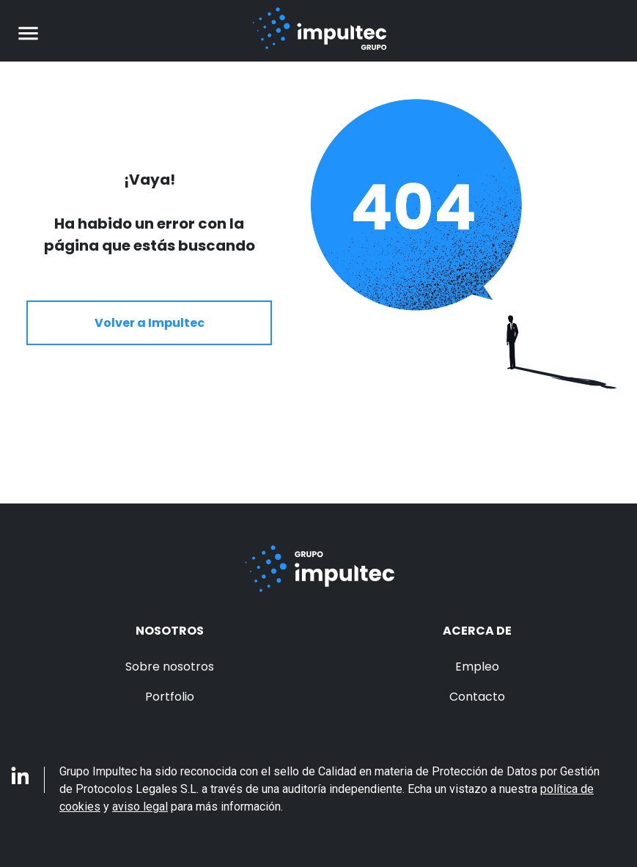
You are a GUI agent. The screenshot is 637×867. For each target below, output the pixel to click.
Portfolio (169, 696)
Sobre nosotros (169, 666)
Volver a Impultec (150, 322)
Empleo (477, 666)
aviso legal (140, 806)
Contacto (477, 696)
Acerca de (477, 630)
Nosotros (170, 630)
